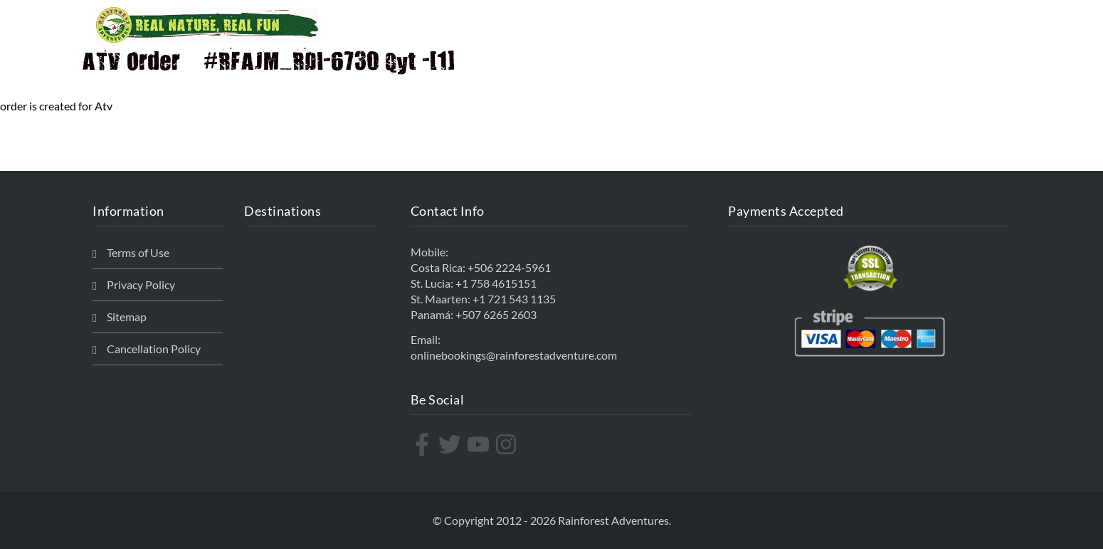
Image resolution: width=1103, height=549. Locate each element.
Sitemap (127, 316)
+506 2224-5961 (509, 267)
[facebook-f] (424, 444)
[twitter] (451, 444)
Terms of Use (138, 252)
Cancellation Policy (154, 348)
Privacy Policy (141, 284)
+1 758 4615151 (496, 283)
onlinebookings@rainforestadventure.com (514, 355)
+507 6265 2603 (496, 314)
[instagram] (508, 444)
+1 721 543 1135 (514, 298)
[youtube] (480, 444)
